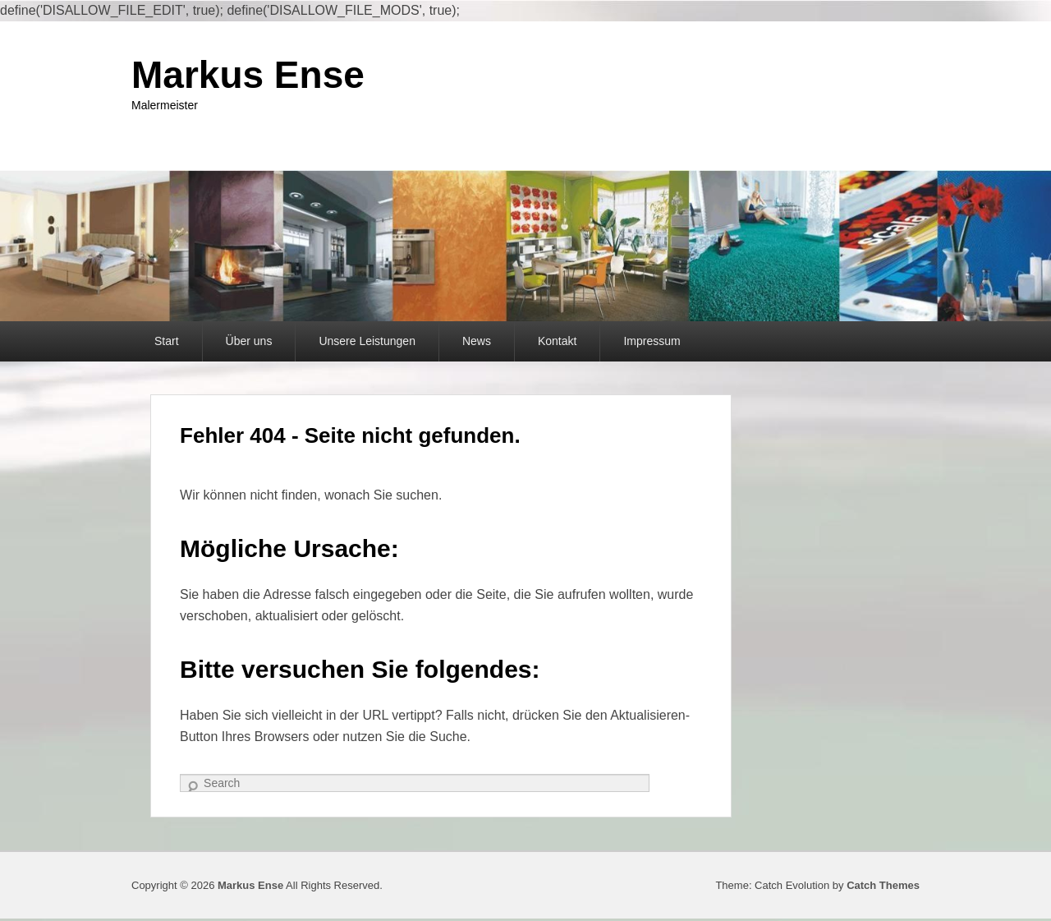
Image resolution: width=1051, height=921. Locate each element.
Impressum (651, 341)
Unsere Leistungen (367, 341)
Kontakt (557, 341)
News (476, 341)
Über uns (249, 341)
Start (166, 341)
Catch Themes (883, 885)
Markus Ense (248, 74)
